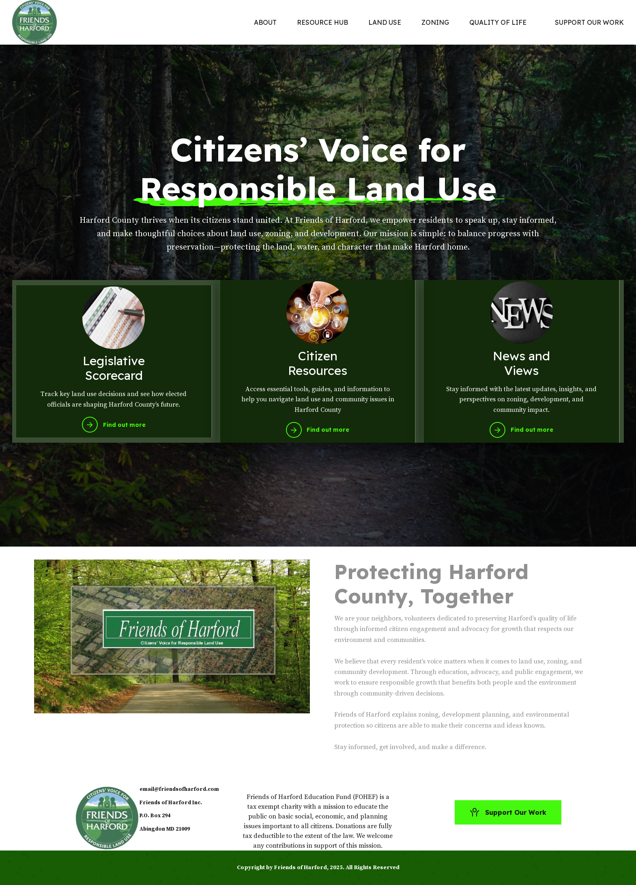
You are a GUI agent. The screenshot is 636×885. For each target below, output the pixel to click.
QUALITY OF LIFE (497, 22)
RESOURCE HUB (322, 22)
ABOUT (265, 22)
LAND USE (384, 22)
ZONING (435, 22)
